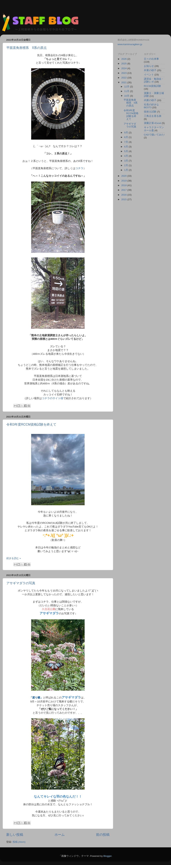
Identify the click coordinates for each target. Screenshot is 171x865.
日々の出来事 (151, 59)
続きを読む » (13, 558)
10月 (127, 95)
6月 (126, 146)
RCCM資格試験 (152, 86)
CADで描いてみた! (154, 134)
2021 (124, 82)
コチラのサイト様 (52, 398)
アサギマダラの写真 (20, 583)
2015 (124, 199)
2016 (124, 194)
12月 (127, 86)
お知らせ (149, 66)
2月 (126, 165)
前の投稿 (103, 834)
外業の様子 (150, 70)
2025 (124, 63)
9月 (126, 132)
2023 (124, 73)
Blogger (107, 856)
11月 (127, 91)
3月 (126, 160)
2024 (124, 68)
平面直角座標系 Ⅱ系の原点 (26, 48)
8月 (126, 137)
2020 (124, 176)
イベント (149, 74)
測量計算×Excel (152, 123)
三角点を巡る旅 (152, 116)
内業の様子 (150, 100)
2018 (124, 185)
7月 (126, 142)
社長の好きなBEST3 (151, 106)
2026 (124, 59)
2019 (124, 180)
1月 (126, 170)
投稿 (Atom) (19, 842)
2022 (124, 77)
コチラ (79, 168)
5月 (126, 151)
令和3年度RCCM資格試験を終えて (31, 424)
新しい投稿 (14, 834)
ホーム (60, 834)
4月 (126, 156)
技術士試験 (150, 111)
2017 (124, 190)
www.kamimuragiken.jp (130, 44)
